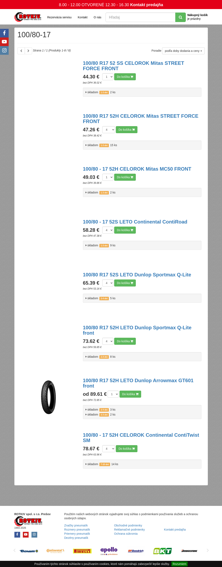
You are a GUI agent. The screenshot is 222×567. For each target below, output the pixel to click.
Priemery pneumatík (77, 533)
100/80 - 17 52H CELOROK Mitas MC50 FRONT (137, 169)
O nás (97, 17)
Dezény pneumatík (76, 537)
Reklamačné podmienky (129, 529)
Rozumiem (179, 564)
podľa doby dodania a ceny (183, 50)
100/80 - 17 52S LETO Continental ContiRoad (135, 222)
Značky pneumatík (76, 525)
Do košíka (125, 76)
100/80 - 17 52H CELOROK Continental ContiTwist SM (141, 437)
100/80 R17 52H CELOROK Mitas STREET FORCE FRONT (141, 118)
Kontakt (82, 17)
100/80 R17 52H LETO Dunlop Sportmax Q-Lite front (137, 330)
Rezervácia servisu (59, 17)
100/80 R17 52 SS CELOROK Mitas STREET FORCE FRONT (133, 65)
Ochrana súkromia (126, 533)
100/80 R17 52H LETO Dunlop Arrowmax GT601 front (138, 383)
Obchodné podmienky (128, 525)
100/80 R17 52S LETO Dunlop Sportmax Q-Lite (137, 274)
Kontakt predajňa (146, 4)
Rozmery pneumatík (77, 529)
